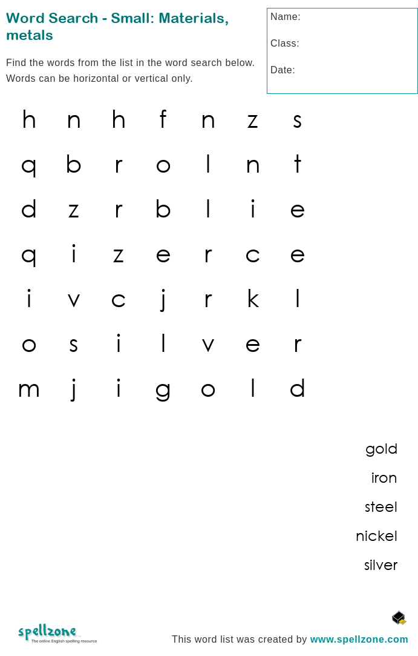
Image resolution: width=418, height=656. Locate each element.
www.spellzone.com (359, 639)
